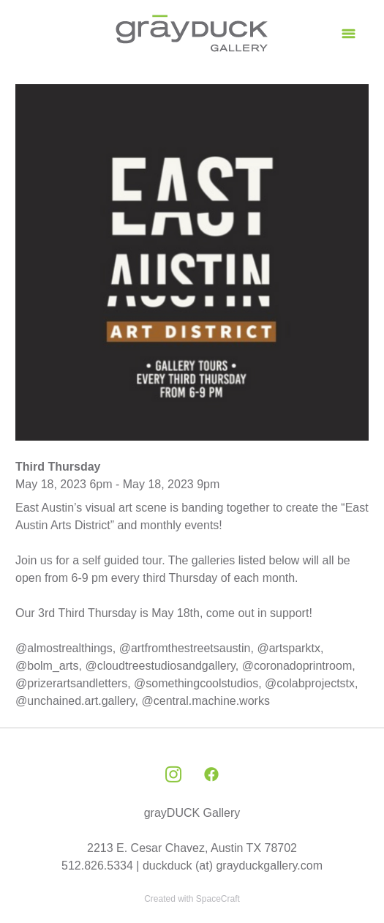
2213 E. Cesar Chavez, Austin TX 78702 (192, 848)
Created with (192, 899)
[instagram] (173, 775)
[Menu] (348, 33)
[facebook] (211, 775)
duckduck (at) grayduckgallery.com (233, 865)
